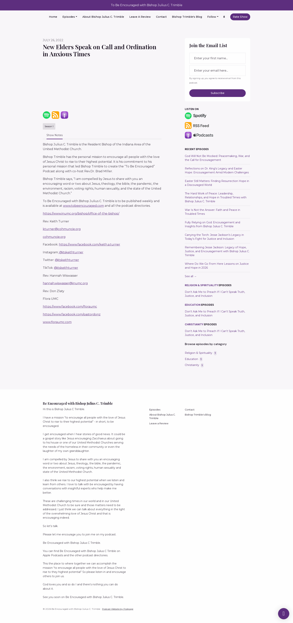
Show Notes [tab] (55, 135)
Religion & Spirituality (201, 285)
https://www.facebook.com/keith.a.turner (89, 244)
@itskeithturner (70, 252)
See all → (191, 276)
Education (193, 304)
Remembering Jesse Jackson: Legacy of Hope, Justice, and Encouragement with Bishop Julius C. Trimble (217, 251)
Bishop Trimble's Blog (187, 16)
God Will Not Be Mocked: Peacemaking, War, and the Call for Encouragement (217, 158)
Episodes (68, 16)
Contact (161, 16)
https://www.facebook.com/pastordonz (72, 314)
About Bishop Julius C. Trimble (103, 16)
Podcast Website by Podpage (117, 609)
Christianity (194, 324)
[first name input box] (217, 58)
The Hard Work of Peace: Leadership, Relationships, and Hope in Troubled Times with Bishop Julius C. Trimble (215, 197)
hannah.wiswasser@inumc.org (65, 283)
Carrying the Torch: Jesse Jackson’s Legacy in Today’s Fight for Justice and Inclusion (214, 236)
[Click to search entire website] (224, 16)
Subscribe (217, 93)
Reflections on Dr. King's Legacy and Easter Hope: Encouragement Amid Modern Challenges (217, 170)
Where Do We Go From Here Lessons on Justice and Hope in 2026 (217, 265)
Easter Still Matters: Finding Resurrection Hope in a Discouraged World (217, 183)
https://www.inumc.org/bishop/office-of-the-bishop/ (81, 213)
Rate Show (240, 16)
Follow (211, 16)
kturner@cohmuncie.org (62, 229)
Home (53, 16)
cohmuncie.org (54, 237)
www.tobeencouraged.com (83, 205)
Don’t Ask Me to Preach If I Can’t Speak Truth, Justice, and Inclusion (215, 294)
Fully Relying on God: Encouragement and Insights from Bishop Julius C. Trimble (212, 224)
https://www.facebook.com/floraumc (70, 306)
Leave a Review (140, 16)
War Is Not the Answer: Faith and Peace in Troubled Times (212, 211)
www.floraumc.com (57, 322)
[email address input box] (217, 70)
